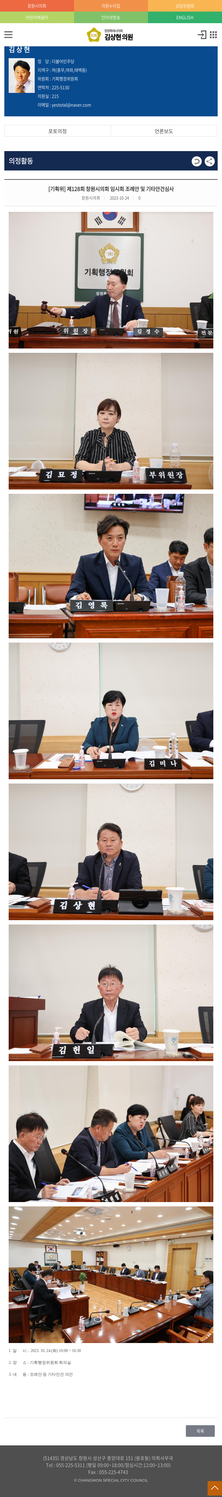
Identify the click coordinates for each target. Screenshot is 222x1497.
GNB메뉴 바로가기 (111, 0)
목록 (200, 1431)
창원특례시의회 (118, 35)
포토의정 (57, 131)
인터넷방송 (110, 17)
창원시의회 (36, 6)
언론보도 (164, 131)
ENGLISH (184, 17)
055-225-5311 (70, 1464)
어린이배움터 (37, 17)
